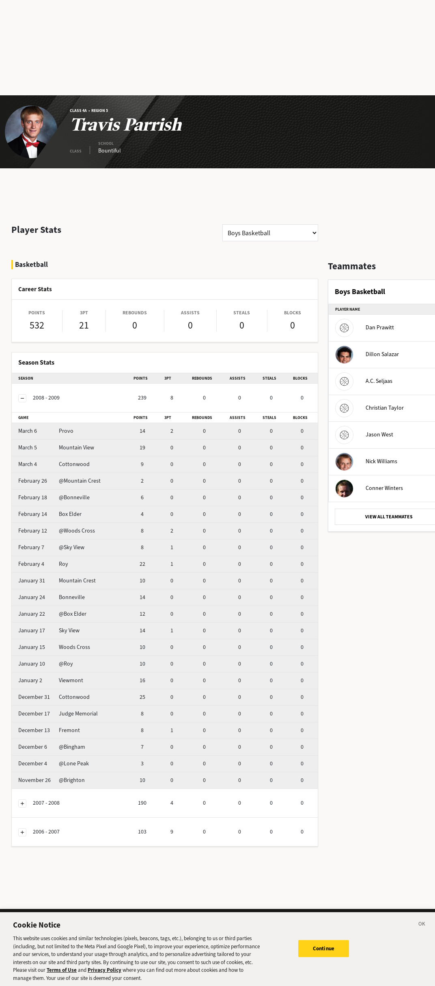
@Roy (45, 664)
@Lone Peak (53, 763)
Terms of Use (62, 973)
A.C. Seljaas (363, 381)
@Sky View (51, 547)
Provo (45, 431)
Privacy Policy (104, 973)
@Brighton (51, 780)
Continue (323, 952)
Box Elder (50, 514)
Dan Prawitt (364, 327)
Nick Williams (366, 461)
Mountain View (56, 447)
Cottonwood (54, 464)
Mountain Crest (57, 580)
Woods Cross (54, 647)
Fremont (49, 730)
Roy (43, 564)
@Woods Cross (56, 531)
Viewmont (50, 680)
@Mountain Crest (59, 481)
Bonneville (51, 597)
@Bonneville (54, 497)
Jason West (364, 434)
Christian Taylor (369, 408)
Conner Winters (369, 488)
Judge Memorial (58, 713)
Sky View (49, 630)
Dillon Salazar (367, 354)
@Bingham (51, 747)
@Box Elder (52, 614)
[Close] (422, 929)
